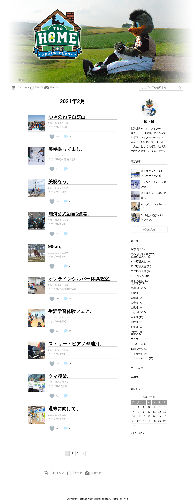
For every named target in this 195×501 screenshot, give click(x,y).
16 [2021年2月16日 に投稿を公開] (143, 419)
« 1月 (134, 436)
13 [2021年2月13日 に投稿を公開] (164, 414)
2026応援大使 (138, 274)
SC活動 (63, 130)
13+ (67, 334)
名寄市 (134, 305)
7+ (67, 139)
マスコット (137, 342)
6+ (67, 204)
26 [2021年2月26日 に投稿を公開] (159, 424)
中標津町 (136, 291)
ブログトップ (22, 89)
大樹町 (134, 325)
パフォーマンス (139, 361)
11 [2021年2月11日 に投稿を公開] (154, 414)
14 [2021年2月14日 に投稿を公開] (133, 419)
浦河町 (62, 227)
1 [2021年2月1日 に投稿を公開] (138, 410)
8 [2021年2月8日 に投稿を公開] (138, 414)
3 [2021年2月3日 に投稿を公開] (149, 410)
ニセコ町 (136, 315)
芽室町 (134, 296)
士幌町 (134, 310)
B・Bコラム (137, 279)
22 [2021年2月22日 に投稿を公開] (138, 424)
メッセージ (137, 356)
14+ (67, 366)
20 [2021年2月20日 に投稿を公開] (164, 419)
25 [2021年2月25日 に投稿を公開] (154, 424)
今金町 (134, 320)
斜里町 (134, 329)
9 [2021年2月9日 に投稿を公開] (143, 414)
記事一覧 (42, 89)
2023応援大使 (138, 259)
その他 (62, 194)
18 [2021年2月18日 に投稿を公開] (154, 419)
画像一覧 (61, 89)
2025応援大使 (138, 269)
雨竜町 (134, 301)
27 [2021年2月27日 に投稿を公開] (164, 424)
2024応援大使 (138, 264)
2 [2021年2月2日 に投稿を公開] (143, 410)
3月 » (142, 436)
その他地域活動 (67, 162)
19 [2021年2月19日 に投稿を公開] (159, 419)
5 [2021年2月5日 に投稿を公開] (159, 410)
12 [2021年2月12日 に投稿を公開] (159, 414)
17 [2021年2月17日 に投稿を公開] (149, 419)
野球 (133, 337)
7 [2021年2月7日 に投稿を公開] (133, 414)
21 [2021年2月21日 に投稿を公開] (133, 424)
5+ (67, 301)
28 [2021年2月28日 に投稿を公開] (133, 428)
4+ (67, 172)
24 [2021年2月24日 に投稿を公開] (149, 424)
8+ (67, 269)
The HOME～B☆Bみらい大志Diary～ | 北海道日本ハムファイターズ (97, 42)
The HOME (137, 283)
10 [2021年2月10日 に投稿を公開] (149, 414)
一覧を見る (149, 232)
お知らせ (136, 351)
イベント (136, 346)
